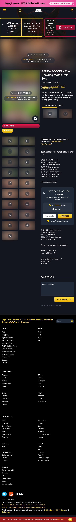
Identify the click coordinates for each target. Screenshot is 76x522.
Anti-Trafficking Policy (9, 346)
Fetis (4, 432)
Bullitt (4, 420)
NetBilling (47, 510)
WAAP (4, 481)
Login (25, 59)
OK (70, 519)
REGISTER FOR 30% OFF (60, 3)
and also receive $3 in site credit (20, 99)
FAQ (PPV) (5, 335)
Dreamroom (6, 429)
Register (31, 59)
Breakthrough (6, 383)
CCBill (56, 510)
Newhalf (41, 396)
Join (9, 320)
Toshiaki (5, 473)
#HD (62, 86)
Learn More (60, 519)
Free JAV (26, 320)
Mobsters (5, 444)
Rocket (40, 455)
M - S (40, 338)
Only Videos (59, 205)
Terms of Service (8, 340)
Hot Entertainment (44, 434)
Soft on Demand (43, 461)
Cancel (4, 363)
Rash (39, 449)
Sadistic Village (43, 458)
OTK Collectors (7, 452)
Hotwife (5, 396)
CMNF (40, 378)
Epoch (52, 510)
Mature (4, 404)
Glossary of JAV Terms (10, 322)
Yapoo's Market (7, 484)
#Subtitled (54, 86)
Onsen (40, 399)
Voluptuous (42, 401)
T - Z (39, 340)
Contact (4, 360)
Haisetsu (41, 429)
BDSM (4, 378)
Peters (4, 458)
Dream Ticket (6, 426)
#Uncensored (47, 88)
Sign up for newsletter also (58, 221)
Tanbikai (5, 467)
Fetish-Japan (6, 434)
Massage (5, 401)
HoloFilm (41, 432)
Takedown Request (8, 352)
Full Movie (9, 126)
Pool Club (41, 444)
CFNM (40, 375)
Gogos (40, 423)
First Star (5, 437)
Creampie (41, 381)
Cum (39, 383)
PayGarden (62, 510)
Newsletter (17, 320)
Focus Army (42, 420)
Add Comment (64, 299)
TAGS (61, 105)
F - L (39, 335)
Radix (40, 447)
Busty (4, 386)
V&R (3, 476)
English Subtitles (56, 142)
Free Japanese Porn (39, 320)
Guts (39, 426)
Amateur (5, 375)
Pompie (45, 86)
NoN (3, 447)
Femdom (41, 386)
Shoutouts (25, 322)
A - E (39, 332)
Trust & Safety (7, 343)
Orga (3, 449)
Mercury (41, 437)
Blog (50, 320)
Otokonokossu (7, 455)
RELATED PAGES (50, 105)
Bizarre (4, 381)
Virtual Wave (6, 478)
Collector (5, 423)
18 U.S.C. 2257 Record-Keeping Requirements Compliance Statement (23, 507)
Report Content (7, 349)
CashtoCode (6, 512)
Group (4, 393)
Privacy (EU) (6, 357)
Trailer (8, 131)
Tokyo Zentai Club (8, 470)
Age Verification (7, 338)
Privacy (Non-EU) (8, 354)
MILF (40, 393)
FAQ (3, 332)
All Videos (58, 209)
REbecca (41, 452)
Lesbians (5, 399)
